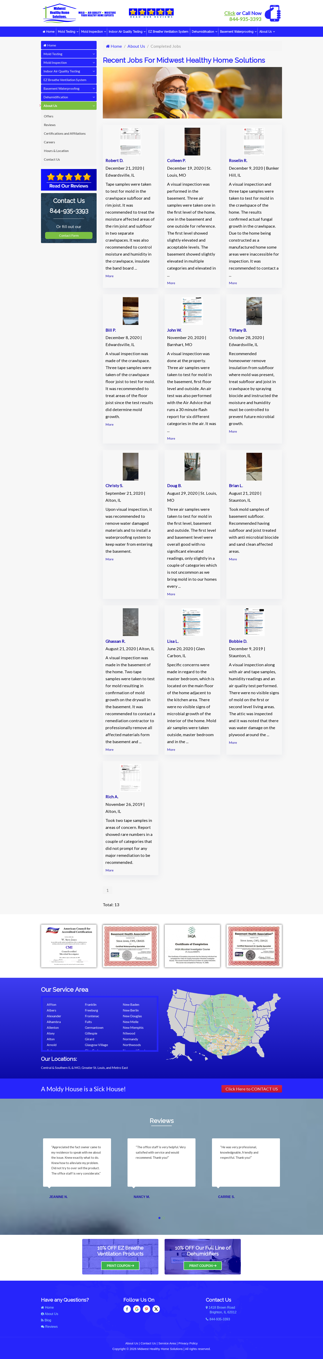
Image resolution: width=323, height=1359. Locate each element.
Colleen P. (176, 160)
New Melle (130, 1022)
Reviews (50, 125)
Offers (48, 116)
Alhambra (54, 1022)
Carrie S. (226, 1197)
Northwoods (132, 1045)
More (109, 276)
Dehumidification (203, 31)
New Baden (131, 1004)
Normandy (130, 1039)
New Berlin (131, 1010)
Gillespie (91, 1033)
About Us (265, 31)
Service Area (167, 1343)
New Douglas (132, 1016)
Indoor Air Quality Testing (125, 31)
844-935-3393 (245, 19)
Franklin (90, 1004)
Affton (51, 1004)
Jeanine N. (58, 1197)
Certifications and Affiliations (65, 133)
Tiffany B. (238, 330)
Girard (89, 1039)
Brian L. (236, 485)
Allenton (53, 1027)
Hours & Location (56, 151)
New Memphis (133, 1027)
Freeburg (91, 1010)
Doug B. (174, 485)
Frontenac (92, 1016)
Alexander (54, 1016)
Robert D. (114, 160)
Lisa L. (173, 641)
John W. (174, 330)
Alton (51, 1039)
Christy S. (114, 485)
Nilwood (129, 1033)
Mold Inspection (92, 31)
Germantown (94, 1027)
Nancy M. (142, 1197)
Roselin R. (238, 160)
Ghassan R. (115, 641)
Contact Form (69, 235)
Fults (88, 1022)
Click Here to (252, 1088)
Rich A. (111, 796)
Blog (46, 1320)
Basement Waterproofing (236, 31)
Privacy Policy (188, 1343)
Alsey (51, 1033)
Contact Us (52, 159)
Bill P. (110, 330)
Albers (51, 1010)
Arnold (51, 1045)
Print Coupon (120, 1265)
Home (48, 31)
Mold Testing (66, 31)
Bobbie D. (238, 641)
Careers (49, 142)
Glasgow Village (96, 1045)
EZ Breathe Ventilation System (168, 31)
